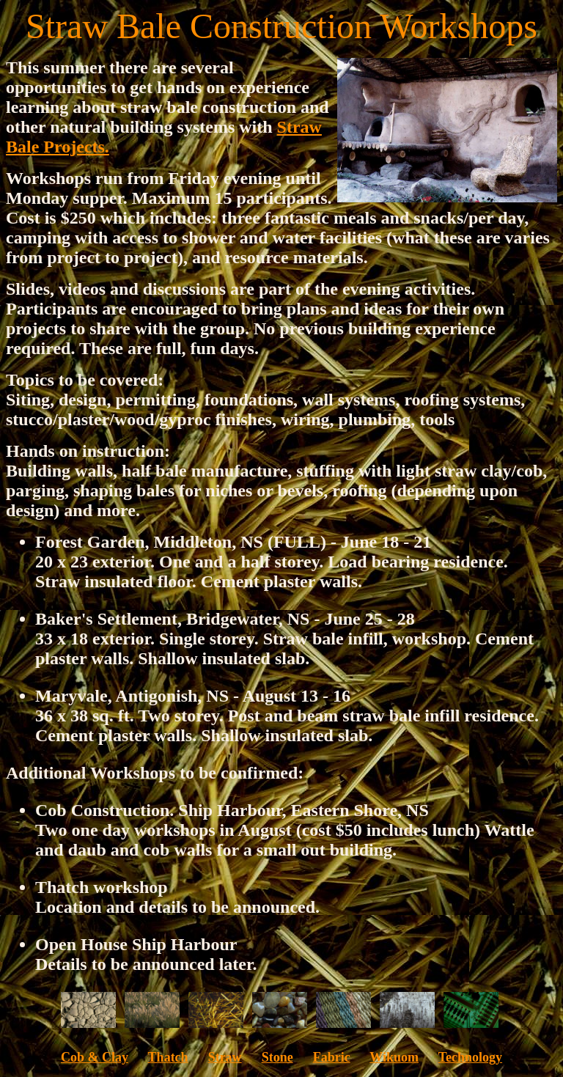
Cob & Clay (94, 1057)
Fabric (331, 1057)
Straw (225, 1057)
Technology (470, 1057)
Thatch (168, 1057)
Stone (277, 1057)
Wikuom (394, 1057)
